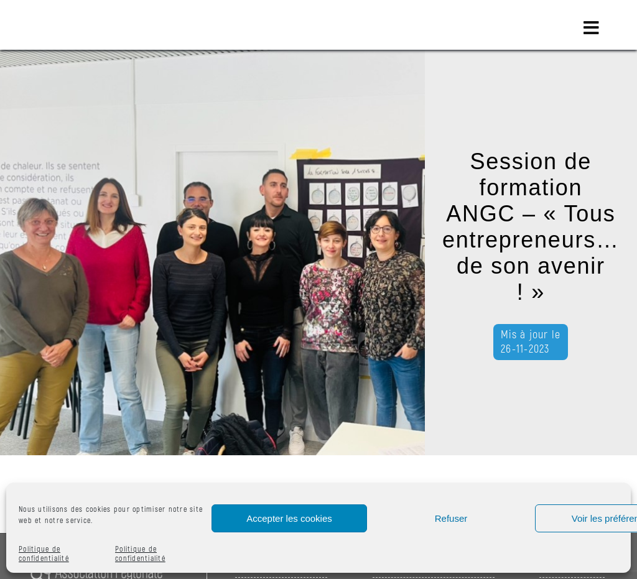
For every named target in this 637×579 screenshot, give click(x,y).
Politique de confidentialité (44, 554)
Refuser (451, 518)
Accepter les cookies (289, 518)
